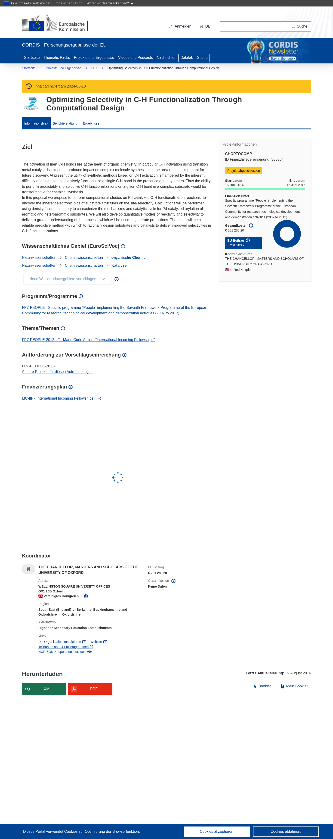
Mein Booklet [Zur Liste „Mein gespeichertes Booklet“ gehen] (294, 686)
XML (48, 689)
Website (98, 642)
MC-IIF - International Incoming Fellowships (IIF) (61, 398)
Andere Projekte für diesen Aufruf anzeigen (57, 372)
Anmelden (180, 26)
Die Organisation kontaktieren (62, 642)
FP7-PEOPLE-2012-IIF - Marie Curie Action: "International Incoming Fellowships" (88, 340)
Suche (202, 57)
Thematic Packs (57, 57)
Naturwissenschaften (39, 258)
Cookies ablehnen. (286, 831)
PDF (94, 689)
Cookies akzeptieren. (217, 831)
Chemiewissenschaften (84, 258)
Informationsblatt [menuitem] (36, 123)
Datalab (186, 57)
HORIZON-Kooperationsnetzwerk (64, 652)
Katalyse (119, 265)
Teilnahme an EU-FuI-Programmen (65, 647)
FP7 (94, 68)
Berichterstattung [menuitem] (65, 123)
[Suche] (299, 26)
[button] (205, 26)
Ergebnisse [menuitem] (91, 123)
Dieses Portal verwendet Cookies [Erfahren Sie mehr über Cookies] (51, 831)
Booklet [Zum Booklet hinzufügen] (262, 685)
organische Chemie (128, 258)
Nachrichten (166, 57)
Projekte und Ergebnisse (94, 57)
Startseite (32, 57)
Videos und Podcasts (135, 57)
